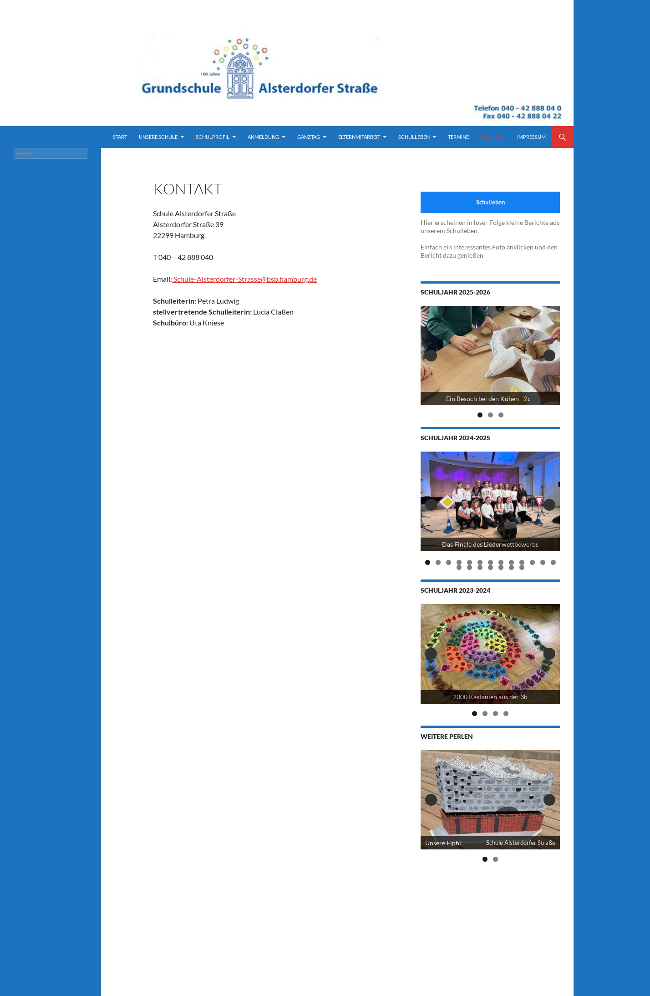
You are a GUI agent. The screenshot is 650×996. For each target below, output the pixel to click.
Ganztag (308, 137)
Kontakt (493, 137)
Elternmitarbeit (359, 137)
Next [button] (549, 355)
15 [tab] (469, 567)
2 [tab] (490, 414)
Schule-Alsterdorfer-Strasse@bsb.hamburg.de (244, 278)
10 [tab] (522, 562)
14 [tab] (459, 567)
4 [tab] (459, 562)
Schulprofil (212, 137)
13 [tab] (553, 562)
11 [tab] (532, 562)
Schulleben (414, 137)
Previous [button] (431, 355)
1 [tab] (479, 414)
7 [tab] (490, 562)
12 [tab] (543, 562)
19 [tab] (511, 567)
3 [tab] (500, 414)
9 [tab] (511, 562)
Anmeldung (263, 137)
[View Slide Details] (490, 356)
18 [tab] (501, 567)
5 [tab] (469, 562)
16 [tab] (480, 567)
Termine (458, 137)
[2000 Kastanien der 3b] (490, 654)
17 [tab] (490, 567)
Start (120, 137)
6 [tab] (479, 562)
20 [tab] (522, 567)
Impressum (531, 137)
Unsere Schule (158, 137)
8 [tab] (500, 562)
